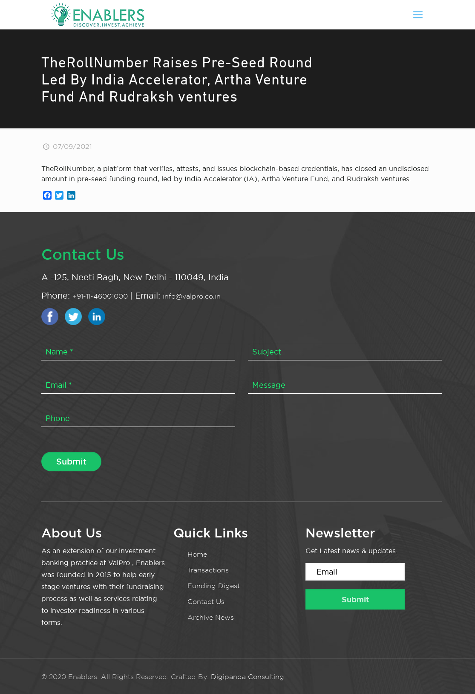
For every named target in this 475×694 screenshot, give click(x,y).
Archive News (210, 617)
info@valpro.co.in (192, 296)
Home (197, 554)
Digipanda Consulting (247, 676)
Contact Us (206, 601)
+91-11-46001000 (101, 296)
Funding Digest (213, 585)
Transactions (208, 570)
